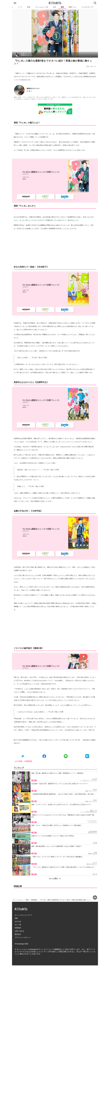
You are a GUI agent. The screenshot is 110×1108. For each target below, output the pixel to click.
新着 (28, 7)
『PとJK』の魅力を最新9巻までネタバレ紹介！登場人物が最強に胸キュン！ (65, 959)
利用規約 (18, 987)
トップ (20, 7)
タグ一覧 (18, 984)
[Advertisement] (55, 278)
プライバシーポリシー (23, 996)
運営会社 (18, 993)
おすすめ (18, 980)
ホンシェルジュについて (23, 974)
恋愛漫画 (34, 959)
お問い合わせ (19, 990)
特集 (16, 977)
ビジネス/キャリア (87, 7)
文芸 (54, 7)
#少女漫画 (18, 790)
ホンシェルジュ (18, 959)
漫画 (62, 7)
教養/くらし (72, 7)
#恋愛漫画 (28, 790)
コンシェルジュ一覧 (41, 7)
